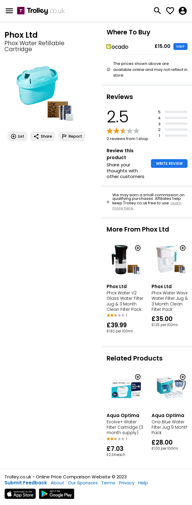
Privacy (126, 483)
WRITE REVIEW (169, 163)
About (57, 483)
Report (71, 136)
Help (143, 483)
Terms (108, 483)
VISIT (180, 46)
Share (42, 136)
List (17, 136)
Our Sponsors (83, 483)
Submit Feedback (25, 483)
